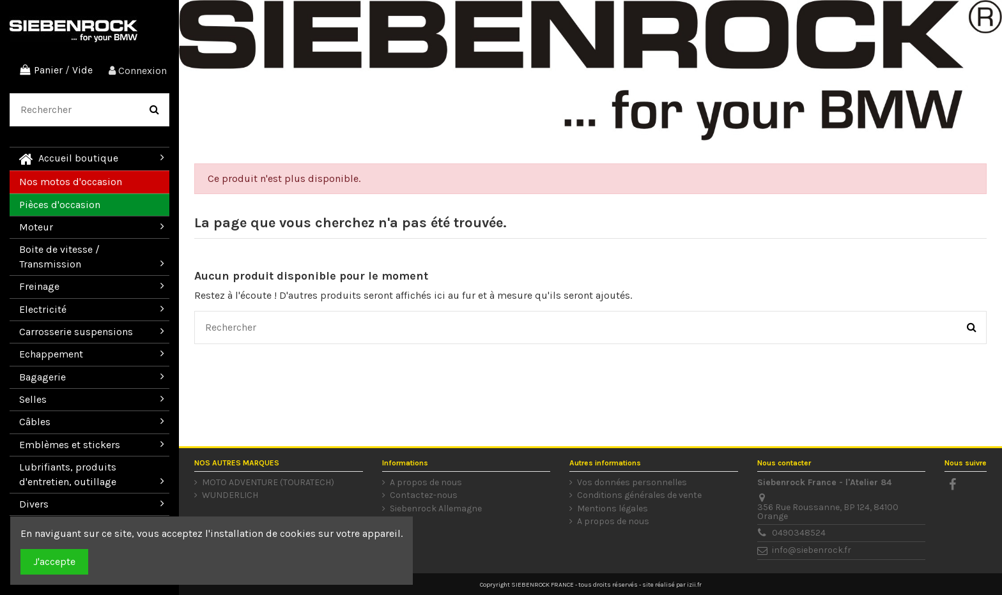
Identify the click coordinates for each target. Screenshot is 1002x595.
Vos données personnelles (632, 482)
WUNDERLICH (230, 495)
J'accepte (54, 561)
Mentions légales (612, 508)
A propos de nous (426, 482)
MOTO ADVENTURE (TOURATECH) (268, 482)
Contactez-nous (424, 495)
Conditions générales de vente (639, 495)
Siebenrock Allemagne (436, 508)
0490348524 (799, 532)
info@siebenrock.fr (811, 550)
